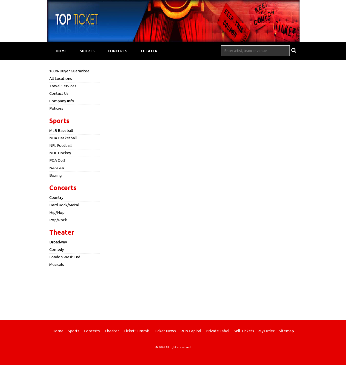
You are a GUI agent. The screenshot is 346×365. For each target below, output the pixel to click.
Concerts (117, 51)
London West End (64, 257)
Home (61, 51)
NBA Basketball (63, 138)
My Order (267, 331)
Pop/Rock (58, 220)
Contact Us (58, 93)
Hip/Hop (57, 212)
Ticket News (165, 331)
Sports (87, 51)
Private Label (217, 331)
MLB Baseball (61, 130)
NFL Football (60, 145)
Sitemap (286, 331)
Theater (148, 51)
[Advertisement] (173, 292)
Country (56, 197)
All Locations (60, 78)
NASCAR (56, 168)
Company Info (61, 101)
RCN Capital (190, 331)
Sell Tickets (244, 331)
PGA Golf (57, 160)
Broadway (58, 242)
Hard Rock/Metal (64, 205)
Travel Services (62, 86)
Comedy (56, 249)
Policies (56, 108)
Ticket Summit (136, 331)
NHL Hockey (60, 153)
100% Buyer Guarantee (69, 71)
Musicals (56, 264)
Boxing (55, 175)
